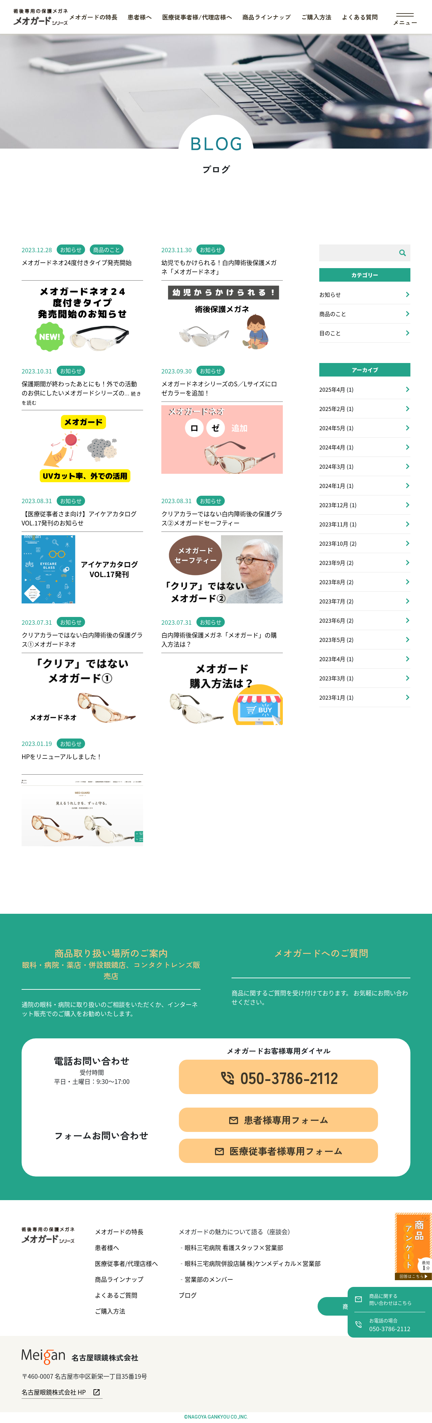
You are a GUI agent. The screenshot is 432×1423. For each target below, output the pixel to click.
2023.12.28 (37, 249)
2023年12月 (333, 505)
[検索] (402, 252)
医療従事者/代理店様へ (126, 1263)
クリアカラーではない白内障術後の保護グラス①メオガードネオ (82, 639)
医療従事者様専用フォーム (278, 1155)
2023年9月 (332, 563)
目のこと (330, 333)
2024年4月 (332, 447)
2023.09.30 (176, 370)
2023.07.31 (37, 622)
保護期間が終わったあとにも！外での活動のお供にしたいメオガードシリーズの (81, 392)
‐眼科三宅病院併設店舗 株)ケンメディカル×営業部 (250, 1263)
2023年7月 (332, 601)
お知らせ (71, 249)
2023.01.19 (37, 743)
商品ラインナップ (266, 16)
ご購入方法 (316, 16)
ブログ (188, 1295)
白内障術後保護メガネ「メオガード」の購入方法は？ (219, 639)
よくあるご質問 (116, 1295)
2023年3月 (332, 678)
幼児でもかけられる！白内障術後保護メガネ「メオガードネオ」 (219, 267)
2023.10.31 (37, 370)
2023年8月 (332, 582)
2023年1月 (332, 697)
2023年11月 (333, 524)
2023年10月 (333, 543)
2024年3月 (332, 466)
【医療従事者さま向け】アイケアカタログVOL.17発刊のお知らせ (79, 518)
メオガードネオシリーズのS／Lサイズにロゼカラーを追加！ (219, 388)
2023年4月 (332, 659)
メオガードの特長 (93, 16)
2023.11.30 (176, 249)
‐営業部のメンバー (206, 1279)
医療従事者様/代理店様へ (197, 16)
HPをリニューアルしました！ (62, 756)
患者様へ (140, 16)
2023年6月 (332, 620)
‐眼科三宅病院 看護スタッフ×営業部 (231, 1247)
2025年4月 (332, 389)
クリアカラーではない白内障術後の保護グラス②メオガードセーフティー (221, 518)
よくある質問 (360, 16)
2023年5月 (332, 640)
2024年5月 (332, 428)
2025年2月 (332, 409)
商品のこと (106, 249)
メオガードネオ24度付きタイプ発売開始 (77, 262)
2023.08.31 (37, 500)
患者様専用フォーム (278, 1124)
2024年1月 (332, 486)
